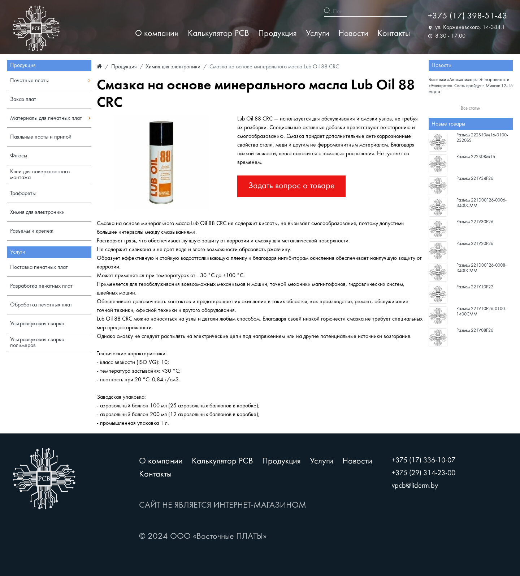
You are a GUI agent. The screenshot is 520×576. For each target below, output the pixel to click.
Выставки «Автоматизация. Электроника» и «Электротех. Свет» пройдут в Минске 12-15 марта (471, 86)
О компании (157, 34)
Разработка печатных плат (41, 286)
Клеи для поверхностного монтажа (40, 175)
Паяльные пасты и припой (41, 137)
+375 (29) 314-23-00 (423, 473)
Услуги (317, 34)
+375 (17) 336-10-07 (423, 460)
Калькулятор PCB (218, 34)
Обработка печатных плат (41, 305)
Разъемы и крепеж (31, 231)
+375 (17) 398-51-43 (467, 16)
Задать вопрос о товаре (291, 186)
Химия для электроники (37, 212)
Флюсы (18, 156)
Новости (353, 34)
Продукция (277, 34)
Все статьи (470, 108)
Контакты (393, 34)
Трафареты (23, 193)
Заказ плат (23, 99)
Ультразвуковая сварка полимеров (37, 342)
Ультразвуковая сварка (37, 324)
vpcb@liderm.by (415, 486)
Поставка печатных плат (39, 267)
